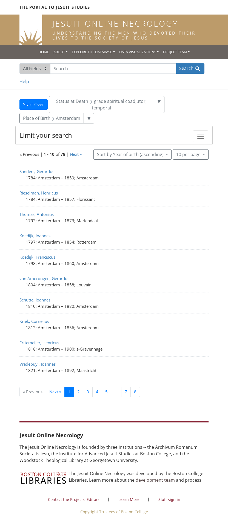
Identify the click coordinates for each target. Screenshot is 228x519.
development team (155, 480)
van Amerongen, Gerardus (44, 278)
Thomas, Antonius (36, 214)
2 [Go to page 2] (78, 391)
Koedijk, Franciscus (37, 257)
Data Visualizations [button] (137, 51)
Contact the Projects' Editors (73, 499)
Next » (76, 154)
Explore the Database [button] (92, 51)
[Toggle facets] (200, 136)
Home (43, 51)
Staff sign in (169, 499)
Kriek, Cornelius (34, 321)
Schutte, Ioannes (34, 300)
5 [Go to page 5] (106, 391)
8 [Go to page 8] (135, 391)
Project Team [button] (175, 51)
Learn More (128, 499)
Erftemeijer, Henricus (39, 342)
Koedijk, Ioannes (34, 235)
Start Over (33, 104)
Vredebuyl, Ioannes (37, 364)
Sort (131, 154)
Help (24, 81)
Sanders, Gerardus (36, 171)
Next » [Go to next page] (55, 391)
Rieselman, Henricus (38, 193)
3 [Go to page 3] (88, 391)
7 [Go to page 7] (126, 391)
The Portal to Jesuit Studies (54, 7)
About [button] (59, 51)
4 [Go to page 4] (97, 391)
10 (189, 154)
